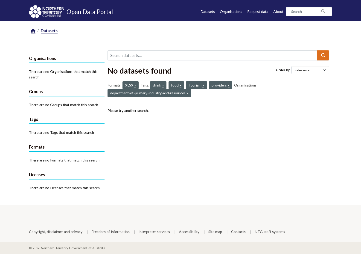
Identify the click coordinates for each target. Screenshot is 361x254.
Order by (283, 70)
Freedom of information (110, 231)
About (278, 11)
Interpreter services (154, 231)
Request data (257, 11)
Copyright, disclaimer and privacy (55, 231)
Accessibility (189, 231)
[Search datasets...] (212, 55)
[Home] (33, 30)
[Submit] (323, 55)
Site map (215, 231)
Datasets (208, 11)
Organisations (231, 11)
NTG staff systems (270, 231)
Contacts (238, 231)
